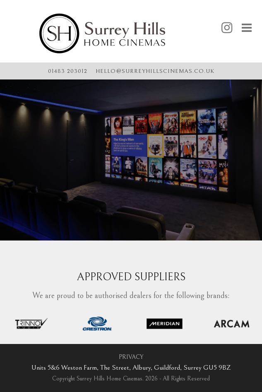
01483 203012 (67, 71)
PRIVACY (131, 357)
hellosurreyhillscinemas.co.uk (155, 71)
